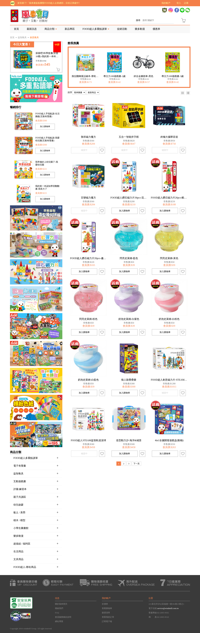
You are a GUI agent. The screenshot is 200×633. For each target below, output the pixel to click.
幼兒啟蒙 (35, 504)
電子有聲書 (35, 465)
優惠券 (156, 29)
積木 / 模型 (35, 520)
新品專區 (70, 29)
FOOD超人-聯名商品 (35, 567)
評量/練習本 (35, 489)
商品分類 (50, 29)
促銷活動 (122, 29)
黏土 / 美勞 (35, 512)
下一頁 (136, 463)
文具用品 (35, 559)
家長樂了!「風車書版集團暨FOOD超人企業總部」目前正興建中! (49, 3)
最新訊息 (32, 29)
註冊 (186, 3)
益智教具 (22, 37)
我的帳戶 (166, 3)
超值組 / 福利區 (35, 543)
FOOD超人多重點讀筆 (94, 29)
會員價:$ (43, 64)
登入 (179, 3)
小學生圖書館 (35, 528)
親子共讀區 (35, 497)
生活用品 (35, 551)
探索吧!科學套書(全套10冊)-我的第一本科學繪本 (47, 56)
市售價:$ (41, 61)
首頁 (16, 29)
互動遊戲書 (35, 481)
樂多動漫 (140, 29)
